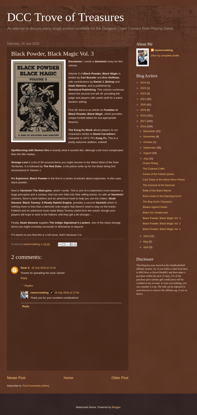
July (145, 158)
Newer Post (16, 378)
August (147, 153)
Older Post (119, 378)
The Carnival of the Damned (159, 185)
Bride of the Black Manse (157, 190)
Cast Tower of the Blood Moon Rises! (164, 179)
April (146, 247)
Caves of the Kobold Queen (158, 174)
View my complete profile (165, 55)
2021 (143, 98)
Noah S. (25, 267)
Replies (29, 285)
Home (68, 378)
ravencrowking (39, 292)
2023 (143, 88)
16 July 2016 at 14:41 (43, 267)
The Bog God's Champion (157, 201)
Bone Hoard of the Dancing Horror (162, 196)
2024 (143, 82)
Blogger (116, 407)
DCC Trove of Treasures (65, 17)
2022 (143, 93)
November (149, 136)
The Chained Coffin (154, 168)
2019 (143, 109)
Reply (24, 278)
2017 (143, 121)
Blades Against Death (155, 207)
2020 (143, 104)
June (146, 236)
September (150, 147)
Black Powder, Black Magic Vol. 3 (161, 218)
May (146, 241)
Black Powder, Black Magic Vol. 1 (161, 229)
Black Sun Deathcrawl (155, 212)
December (149, 131)
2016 (143, 126)
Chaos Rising (150, 163)
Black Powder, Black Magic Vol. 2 (161, 223)
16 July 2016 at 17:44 (67, 292)
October (148, 142)
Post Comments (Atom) (36, 385)
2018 (143, 115)
